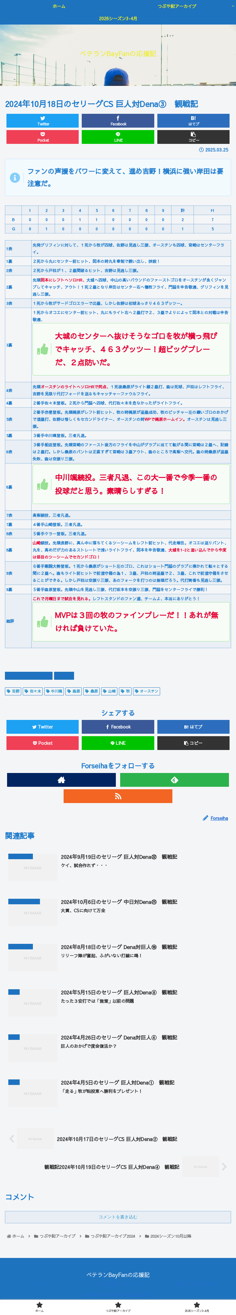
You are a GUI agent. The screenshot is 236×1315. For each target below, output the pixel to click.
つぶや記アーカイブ (118, 1287)
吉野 (13, 691)
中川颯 (54, 691)
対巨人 (64, 675)
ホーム (42, 1287)
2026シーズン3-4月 (193, 1287)
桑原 (91, 691)
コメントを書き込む (118, 1219)
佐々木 (33, 691)
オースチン (147, 691)
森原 (73, 691)
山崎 (109, 691)
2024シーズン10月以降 (29, 675)
